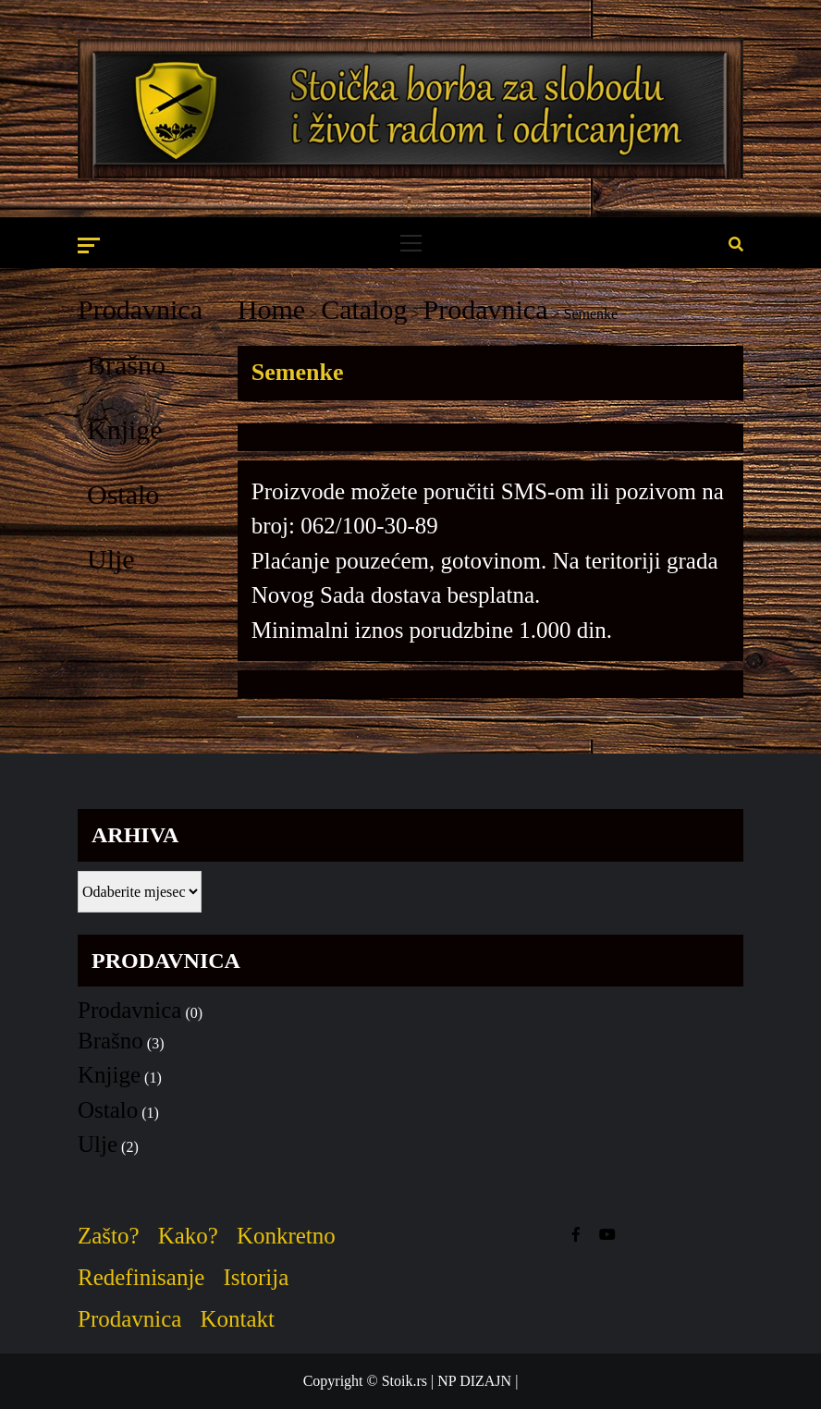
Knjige (125, 429)
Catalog (364, 309)
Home (271, 309)
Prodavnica (140, 309)
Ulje (111, 559)
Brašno (126, 364)
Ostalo (123, 494)
